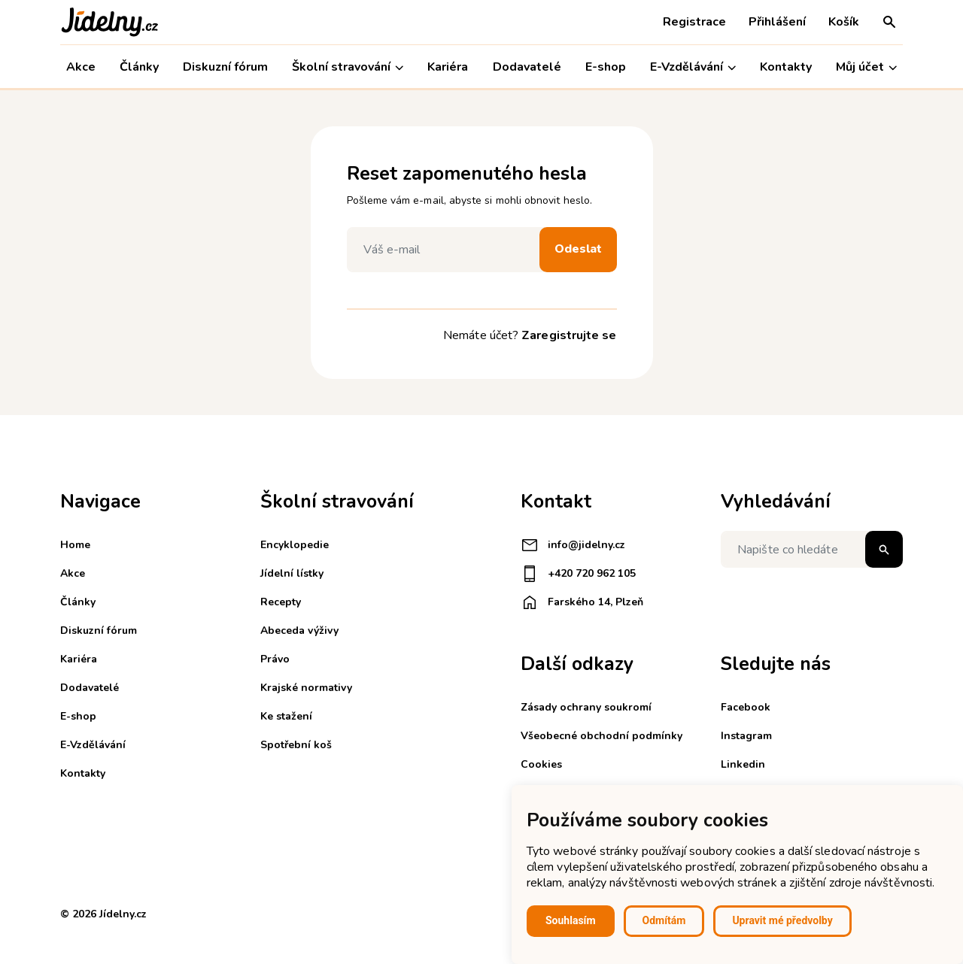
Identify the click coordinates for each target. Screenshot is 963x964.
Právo (275, 659)
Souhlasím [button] (570, 920)
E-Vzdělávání (693, 67)
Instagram (746, 736)
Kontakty (786, 67)
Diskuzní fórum (225, 67)
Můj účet (866, 67)
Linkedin (743, 764)
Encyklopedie (294, 545)
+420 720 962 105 (578, 574)
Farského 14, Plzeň (582, 602)
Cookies (541, 764)
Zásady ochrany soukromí (586, 707)
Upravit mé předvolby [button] (782, 920)
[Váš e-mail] (447, 249)
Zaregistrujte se (568, 335)
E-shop (605, 67)
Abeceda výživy (299, 630)
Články (139, 67)
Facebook (745, 707)
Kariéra (447, 67)
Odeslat (578, 249)
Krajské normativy (306, 688)
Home (75, 545)
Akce (81, 67)
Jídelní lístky (292, 573)
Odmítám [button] (664, 920)
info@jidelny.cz (573, 545)
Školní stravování (347, 67)
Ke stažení (286, 716)
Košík (843, 22)
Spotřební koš (296, 745)
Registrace (694, 22)
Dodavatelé (527, 67)
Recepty (280, 602)
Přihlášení (777, 22)
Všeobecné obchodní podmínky (601, 736)
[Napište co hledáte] (812, 549)
